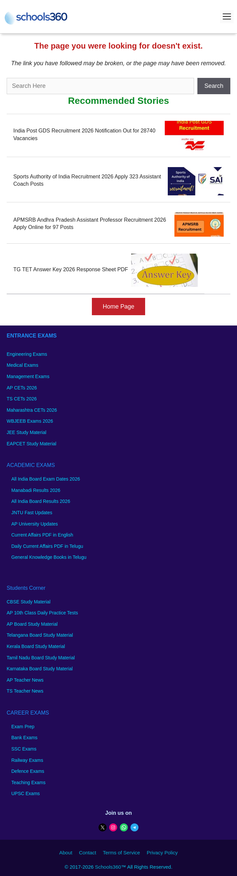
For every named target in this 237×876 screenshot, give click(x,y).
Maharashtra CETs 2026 (32, 410)
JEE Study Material (26, 432)
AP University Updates (34, 524)
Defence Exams (27, 771)
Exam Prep (22, 726)
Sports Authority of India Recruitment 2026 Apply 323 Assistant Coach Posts (87, 180)
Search (213, 86)
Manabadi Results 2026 (35, 490)
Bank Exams (24, 737)
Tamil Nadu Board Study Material (41, 657)
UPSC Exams (25, 793)
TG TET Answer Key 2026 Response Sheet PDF (70, 269)
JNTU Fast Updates (31, 512)
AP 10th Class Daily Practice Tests (42, 612)
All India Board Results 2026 (40, 501)
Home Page (118, 306)
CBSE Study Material (29, 601)
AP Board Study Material (32, 624)
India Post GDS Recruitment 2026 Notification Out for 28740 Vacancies (84, 134)
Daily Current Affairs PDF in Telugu (47, 546)
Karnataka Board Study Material (40, 668)
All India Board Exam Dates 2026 (45, 479)
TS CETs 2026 (22, 398)
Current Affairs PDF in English (42, 535)
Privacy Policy (162, 852)
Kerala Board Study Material (36, 646)
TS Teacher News (25, 691)
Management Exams (28, 376)
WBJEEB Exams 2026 (30, 421)
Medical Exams (22, 365)
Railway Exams (27, 760)
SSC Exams (23, 749)
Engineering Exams (27, 354)
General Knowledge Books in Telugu (48, 557)
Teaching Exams (28, 782)
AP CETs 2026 (22, 387)
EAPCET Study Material (31, 443)
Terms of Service (121, 852)
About (65, 852)
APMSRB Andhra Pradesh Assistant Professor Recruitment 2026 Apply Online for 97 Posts (89, 223)
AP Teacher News (25, 680)
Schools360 (108, 867)
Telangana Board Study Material (40, 635)
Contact (87, 852)
